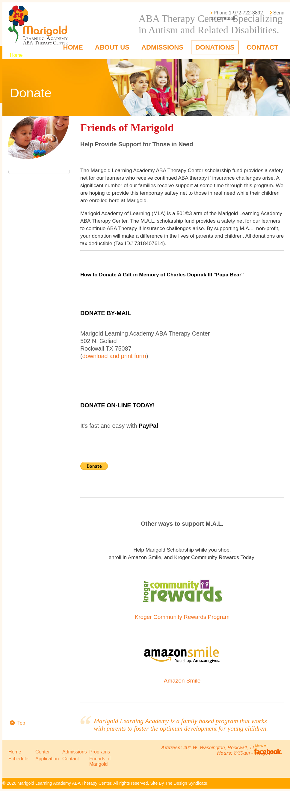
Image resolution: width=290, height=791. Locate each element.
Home (73, 47)
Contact (262, 47)
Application (47, 758)
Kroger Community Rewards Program (182, 617)
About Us (112, 47)
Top (21, 723)
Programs (99, 751)
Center (42, 751)
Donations (215, 47)
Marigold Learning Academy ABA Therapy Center (40, 24)
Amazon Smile (182, 680)
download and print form (114, 356)
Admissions (162, 47)
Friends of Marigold (100, 761)
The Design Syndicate (186, 783)
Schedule (18, 758)
